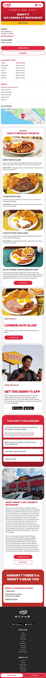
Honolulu (24, 10)
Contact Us (23, 666)
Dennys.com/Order (28, 435)
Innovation (23, 643)
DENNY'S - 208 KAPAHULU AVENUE (19, 588)
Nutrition (23, 645)
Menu (23, 632)
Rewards (23, 637)
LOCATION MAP (6, 106)
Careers (23, 662)
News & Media (23, 664)
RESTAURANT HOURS (8, 60)
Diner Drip (23, 649)
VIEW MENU (23, 53)
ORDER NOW (13, 337)
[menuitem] (36, 5)
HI (19, 10)
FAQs (23, 641)
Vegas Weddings (23, 651)
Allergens (23, 647)
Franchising (23, 669)
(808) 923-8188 (6, 42)
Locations (23, 635)
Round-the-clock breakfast (9, 87)
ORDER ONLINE (23, 48)
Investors (23, 671)
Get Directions (6, 36)
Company (23, 660)
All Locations (13, 10)
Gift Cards (23, 639)
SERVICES (4, 84)
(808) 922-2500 (11, 599)
